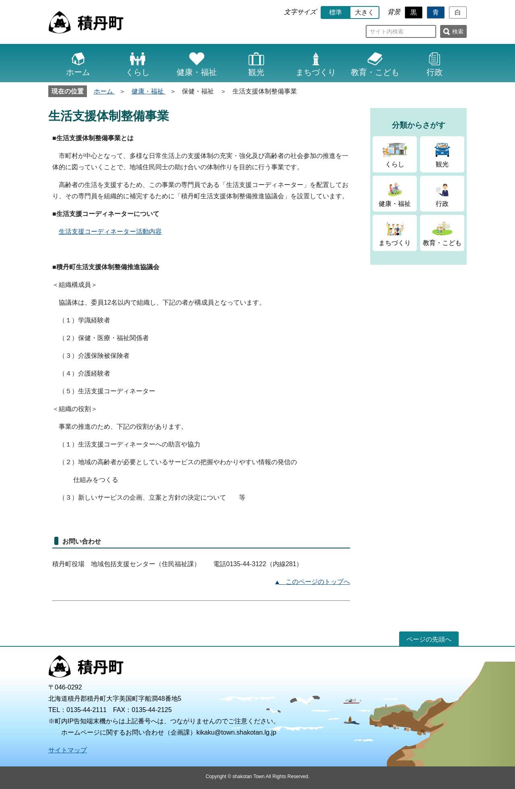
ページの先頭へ (428, 639)
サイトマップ (67, 750)
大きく (364, 12)
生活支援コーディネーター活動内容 (110, 231)
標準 (335, 12)
